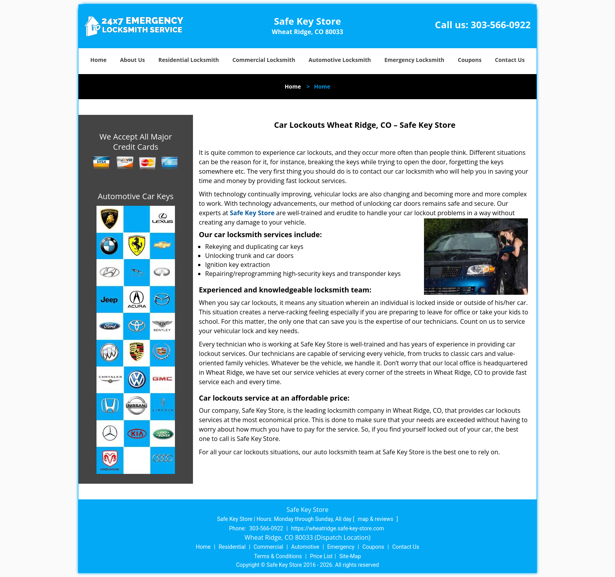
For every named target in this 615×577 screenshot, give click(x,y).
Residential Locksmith (188, 60)
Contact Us (510, 60)
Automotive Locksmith (340, 60)
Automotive (305, 547)
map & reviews (376, 519)
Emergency (340, 547)
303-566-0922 (501, 24)
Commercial (268, 547)
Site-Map (350, 556)
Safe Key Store (252, 213)
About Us (132, 60)
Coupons (469, 60)
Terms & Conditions (278, 556)
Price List (321, 556)
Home (98, 60)
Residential (232, 547)
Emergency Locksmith (414, 60)
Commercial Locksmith (263, 60)
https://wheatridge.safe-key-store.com (337, 528)
